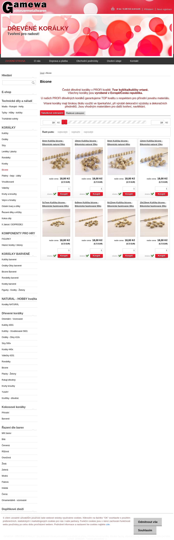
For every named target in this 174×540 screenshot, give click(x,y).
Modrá (5, 476)
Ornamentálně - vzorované (14, 500)
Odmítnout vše (147, 521)
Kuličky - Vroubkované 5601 (15, 331)
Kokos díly (6, 218)
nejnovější (88, 132)
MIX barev (6, 433)
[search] (33, 82)
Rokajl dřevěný (8, 380)
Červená (6, 445)
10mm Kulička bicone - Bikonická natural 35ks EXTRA (86, 144)
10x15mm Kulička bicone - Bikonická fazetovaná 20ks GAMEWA (153, 206)
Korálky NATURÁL (10, 304)
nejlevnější (63, 132)
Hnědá (5, 488)
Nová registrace (164, 9)
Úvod (42, 73)
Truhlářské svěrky (10, 119)
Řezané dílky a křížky (12, 212)
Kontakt (134, 61)
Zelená (5, 470)
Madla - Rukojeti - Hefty (12, 106)
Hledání (7, 75)
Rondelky (6, 157)
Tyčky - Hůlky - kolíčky (12, 112)
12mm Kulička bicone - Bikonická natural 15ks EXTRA (151, 144)
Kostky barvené (9, 284)
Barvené (6, 419)
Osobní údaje (114, 61)
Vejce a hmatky (9, 200)
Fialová (5, 482)
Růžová (5, 451)
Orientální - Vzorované (12, 319)
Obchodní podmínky (87, 61)
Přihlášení (148, 9)
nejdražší (76, 132)
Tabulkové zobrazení (52, 113)
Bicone (5, 170)
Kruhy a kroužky (9, 194)
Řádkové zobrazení (75, 113)
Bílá (3, 439)
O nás (37, 61)
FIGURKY (6, 239)
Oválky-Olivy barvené (12, 265)
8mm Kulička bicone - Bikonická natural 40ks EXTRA (118, 144)
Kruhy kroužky (8, 386)
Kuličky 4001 (8, 325)
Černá (4, 494)
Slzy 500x (6, 343)
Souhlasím (145, 530)
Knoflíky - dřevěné (10, 398)
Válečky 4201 (8, 355)
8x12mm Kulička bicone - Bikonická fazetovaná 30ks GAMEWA (120, 206)
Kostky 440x (7, 349)
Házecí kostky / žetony (12, 245)
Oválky (5, 139)
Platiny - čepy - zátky (11, 176)
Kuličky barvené (9, 259)
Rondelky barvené (10, 278)
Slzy (4, 145)
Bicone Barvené (9, 272)
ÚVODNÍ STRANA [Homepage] (15, 61)
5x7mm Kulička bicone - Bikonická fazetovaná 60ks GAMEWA (55, 206)
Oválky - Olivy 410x (11, 337)
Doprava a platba (58, 61)
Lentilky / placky (9, 151)
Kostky (5, 164)
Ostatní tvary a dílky (11, 206)
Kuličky (5, 133)
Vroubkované (8, 182)
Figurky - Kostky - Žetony (13, 290)
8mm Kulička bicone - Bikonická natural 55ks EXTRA (53, 144)
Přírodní (5, 412)
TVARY (5, 392)
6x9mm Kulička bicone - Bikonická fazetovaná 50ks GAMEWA (88, 206)
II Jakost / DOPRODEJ (12, 224)
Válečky (5, 188)
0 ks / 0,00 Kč (129, 9)
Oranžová (6, 457)
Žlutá (4, 463)
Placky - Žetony (9, 374)
